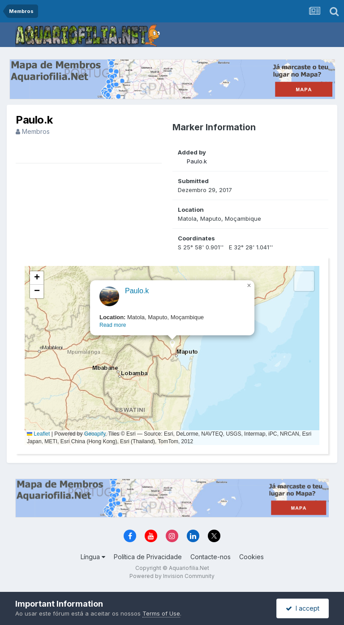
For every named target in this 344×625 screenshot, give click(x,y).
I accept (302, 608)
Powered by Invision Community (172, 576)
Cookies (251, 557)
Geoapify (94, 434)
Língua (93, 557)
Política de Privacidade (148, 557)
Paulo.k (197, 161)
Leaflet (38, 434)
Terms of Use (161, 613)
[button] (172, 347)
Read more (112, 325)
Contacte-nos (210, 557)
